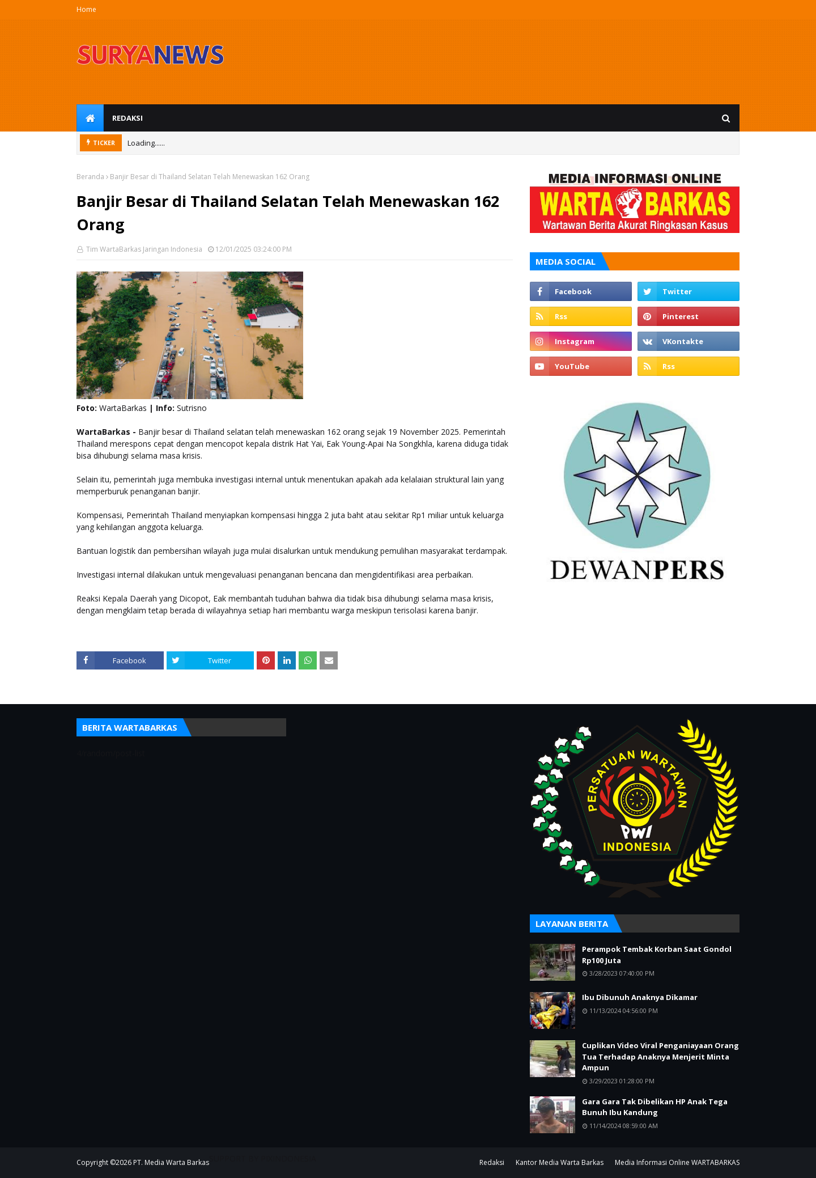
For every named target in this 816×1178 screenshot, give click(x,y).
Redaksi (491, 1162)
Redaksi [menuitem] (127, 118)
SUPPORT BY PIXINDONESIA (262, 1158)
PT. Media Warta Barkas (171, 1162)
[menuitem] (90, 118)
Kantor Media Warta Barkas (560, 1162)
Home (86, 9)
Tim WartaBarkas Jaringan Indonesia (143, 249)
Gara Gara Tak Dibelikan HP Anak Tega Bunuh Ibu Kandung (655, 1107)
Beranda (90, 176)
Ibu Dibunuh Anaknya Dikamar (640, 997)
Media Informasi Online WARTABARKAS (677, 1162)
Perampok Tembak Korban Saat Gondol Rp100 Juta (657, 954)
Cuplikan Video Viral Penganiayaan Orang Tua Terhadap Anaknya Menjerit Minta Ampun (660, 1056)
